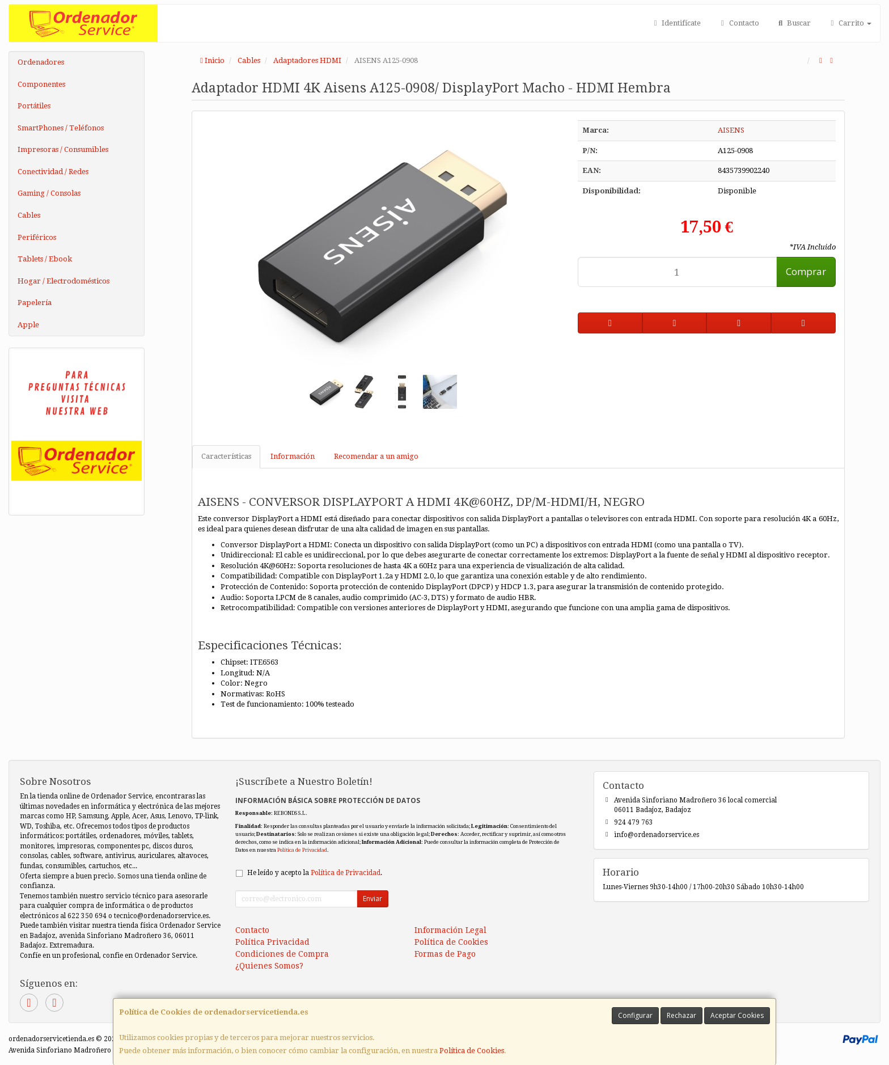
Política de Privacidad (302, 850)
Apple (28, 324)
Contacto (738, 23)
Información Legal (450, 930)
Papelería (35, 302)
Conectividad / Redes (53, 171)
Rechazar (681, 1015)
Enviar (372, 898)
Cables (29, 215)
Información (292, 456)
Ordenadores (41, 62)
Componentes (41, 84)
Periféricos (37, 237)
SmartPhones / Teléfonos (61, 128)
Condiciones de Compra (282, 953)
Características (226, 456)
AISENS (731, 130)
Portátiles (34, 106)
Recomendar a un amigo (376, 456)
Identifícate (676, 23)
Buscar (793, 23)
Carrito (849, 23)
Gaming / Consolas (49, 193)
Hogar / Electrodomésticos (63, 281)
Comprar (806, 271)
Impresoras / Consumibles (63, 149)
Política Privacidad (272, 941)
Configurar (635, 1015)
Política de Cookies (471, 1050)
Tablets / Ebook (45, 259)
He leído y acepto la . (314, 873)
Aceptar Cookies (737, 1015)
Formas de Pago (445, 953)
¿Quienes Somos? (269, 965)
